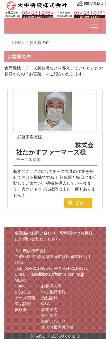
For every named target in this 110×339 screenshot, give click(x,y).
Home (20, 286)
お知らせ (23, 292)
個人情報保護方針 (57, 327)
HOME (18, 42)
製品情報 (23, 303)
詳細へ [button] (78, 203)
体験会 (21, 309)
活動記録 (49, 297)
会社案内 (49, 315)
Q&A (45, 303)
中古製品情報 (53, 292)
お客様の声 (51, 286)
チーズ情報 (25, 297)
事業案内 (49, 309)
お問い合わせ (53, 321)
